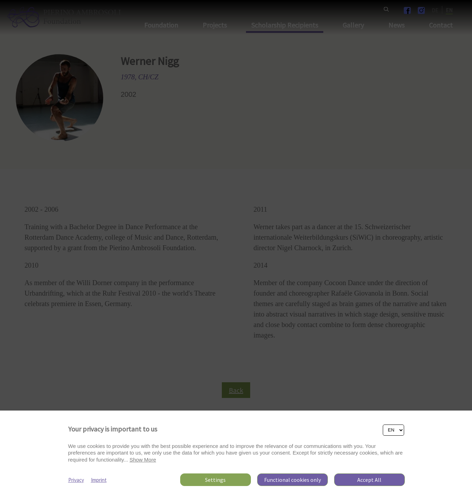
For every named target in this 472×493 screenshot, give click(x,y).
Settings (215, 479)
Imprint (99, 480)
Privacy (76, 480)
